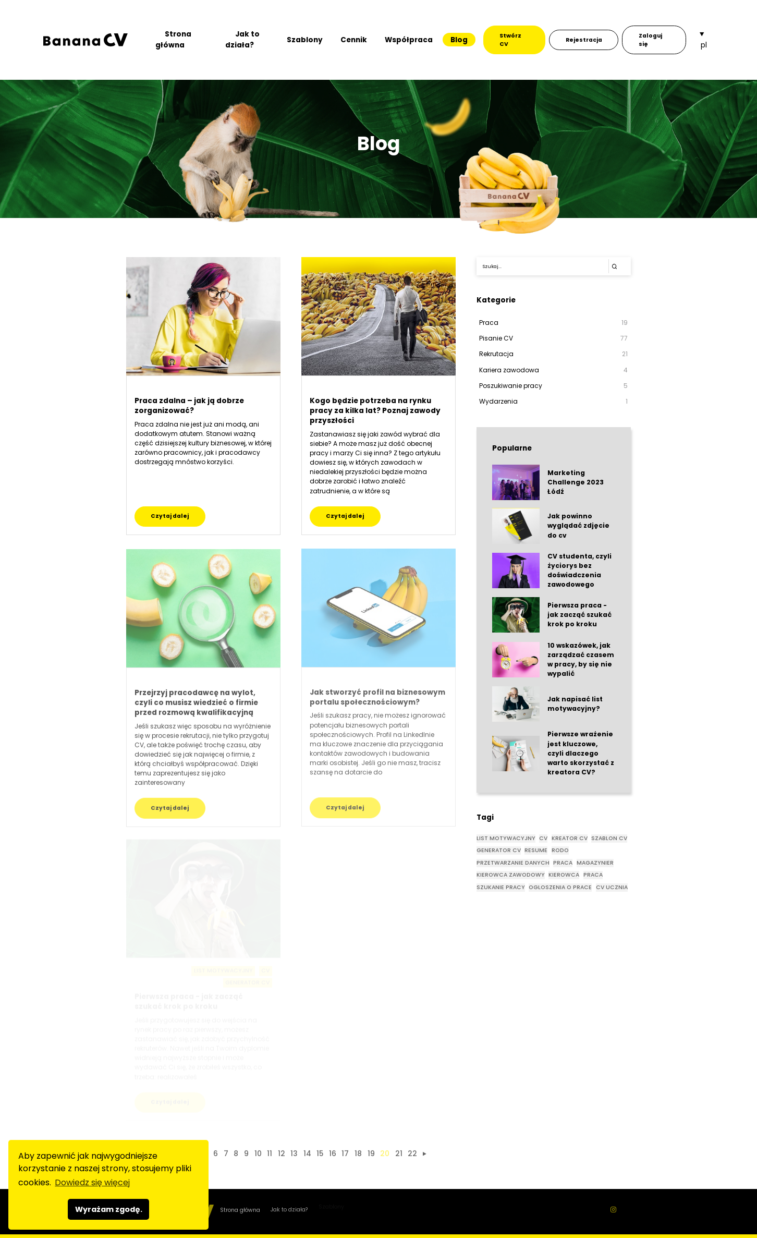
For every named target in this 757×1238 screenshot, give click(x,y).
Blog (459, 39)
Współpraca (409, 39)
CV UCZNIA (612, 887)
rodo (560, 850)
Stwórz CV (510, 40)
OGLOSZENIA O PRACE (560, 887)
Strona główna (173, 39)
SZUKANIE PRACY (501, 887)
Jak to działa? (242, 39)
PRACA (593, 875)
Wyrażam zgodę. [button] (108, 1209)
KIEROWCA (563, 875)
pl (704, 45)
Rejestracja (584, 40)
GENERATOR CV (499, 850)
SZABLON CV (609, 838)
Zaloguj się (650, 40)
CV (543, 838)
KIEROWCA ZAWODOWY (511, 875)
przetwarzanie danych (513, 863)
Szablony (305, 39)
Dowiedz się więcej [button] (92, 1182)
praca (562, 863)
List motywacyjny (506, 838)
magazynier (595, 863)
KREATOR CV (570, 838)
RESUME (535, 850)
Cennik (353, 39)
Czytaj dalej (170, 516)
